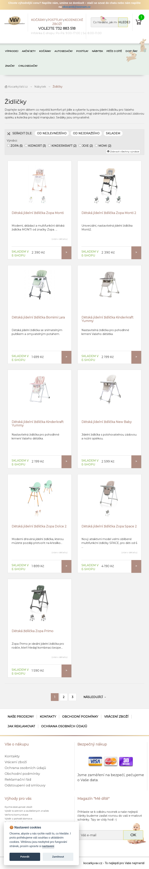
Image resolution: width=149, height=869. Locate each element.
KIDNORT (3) (37, 146)
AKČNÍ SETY (29, 51)
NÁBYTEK (97, 51)
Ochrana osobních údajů (64, 726)
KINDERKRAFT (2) (63, 146)
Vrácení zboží (116, 716)
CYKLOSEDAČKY (27, 65)
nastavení (48, 846)
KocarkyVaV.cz (16, 86)
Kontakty (48, 716)
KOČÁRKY (38, 20)
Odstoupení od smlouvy (25, 785)
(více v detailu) (60, 238)
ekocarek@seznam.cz (76, 6)
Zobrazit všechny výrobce (123, 151)
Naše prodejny (21, 716)
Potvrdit (24, 856)
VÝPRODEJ (11, 51)
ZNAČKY (10, 65)
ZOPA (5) (16, 146)
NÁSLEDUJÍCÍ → (94, 697)
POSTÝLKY (55, 20)
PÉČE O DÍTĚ (114, 51)
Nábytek (40, 86)
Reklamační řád (18, 779)
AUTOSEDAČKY (64, 51)
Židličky (57, 86)
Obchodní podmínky (80, 716)
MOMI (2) (104, 146)
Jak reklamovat (21, 726)
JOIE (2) (87, 146)
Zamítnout (58, 856)
